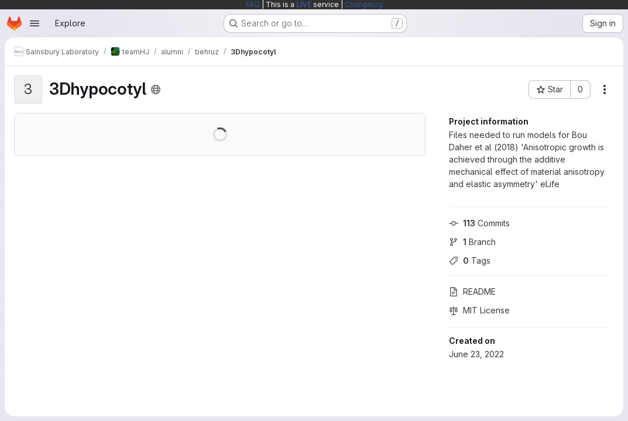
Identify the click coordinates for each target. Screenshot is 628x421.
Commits (479, 223)
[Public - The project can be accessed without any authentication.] (155, 89)
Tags (469, 260)
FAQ (253, 4)
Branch (472, 242)
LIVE (303, 4)
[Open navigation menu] (34, 23)
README (472, 291)
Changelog (364, 4)
